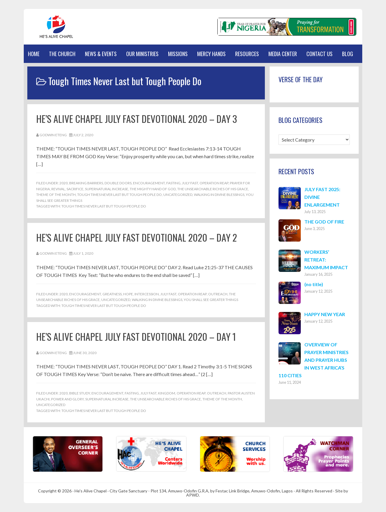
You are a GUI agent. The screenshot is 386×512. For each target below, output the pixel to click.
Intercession (147, 294)
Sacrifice (75, 189)
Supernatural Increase (106, 189)
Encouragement (149, 183)
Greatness (112, 294)
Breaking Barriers (86, 183)
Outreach (217, 294)
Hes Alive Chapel (52, 27)
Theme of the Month (56, 194)
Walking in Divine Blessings (219, 194)
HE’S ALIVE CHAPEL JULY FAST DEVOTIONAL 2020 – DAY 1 (136, 336)
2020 (63, 183)
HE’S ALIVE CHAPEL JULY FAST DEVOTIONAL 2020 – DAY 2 (136, 237)
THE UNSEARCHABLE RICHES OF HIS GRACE (212, 189)
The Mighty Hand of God (153, 189)
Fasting (173, 183)
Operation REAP (214, 183)
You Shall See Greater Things (211, 299)
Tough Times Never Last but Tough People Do (119, 194)
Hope (128, 294)
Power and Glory (67, 399)
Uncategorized (177, 194)
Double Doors (118, 183)
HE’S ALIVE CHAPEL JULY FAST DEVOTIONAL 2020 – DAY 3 (136, 119)
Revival (58, 189)
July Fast (190, 183)
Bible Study (79, 393)
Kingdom (166, 393)
